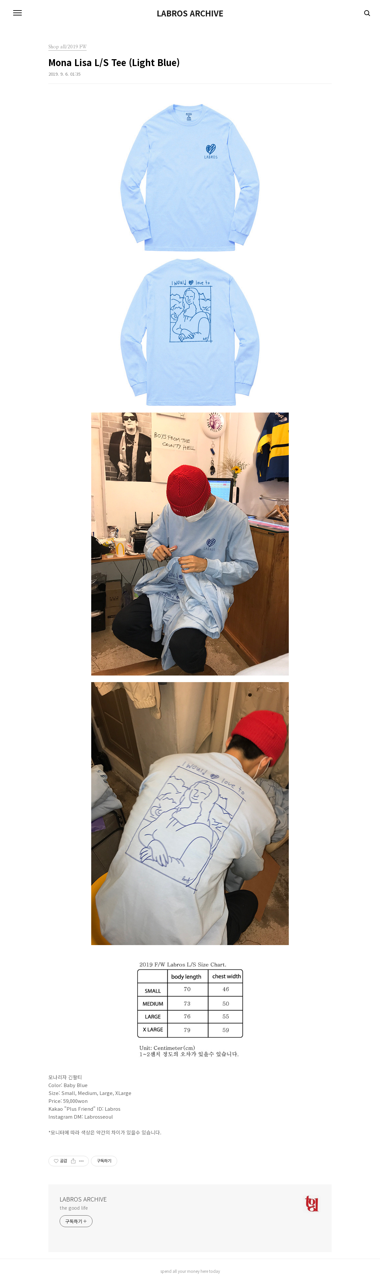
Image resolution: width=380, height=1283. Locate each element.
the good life (74, 1207)
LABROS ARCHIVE (190, 13)
